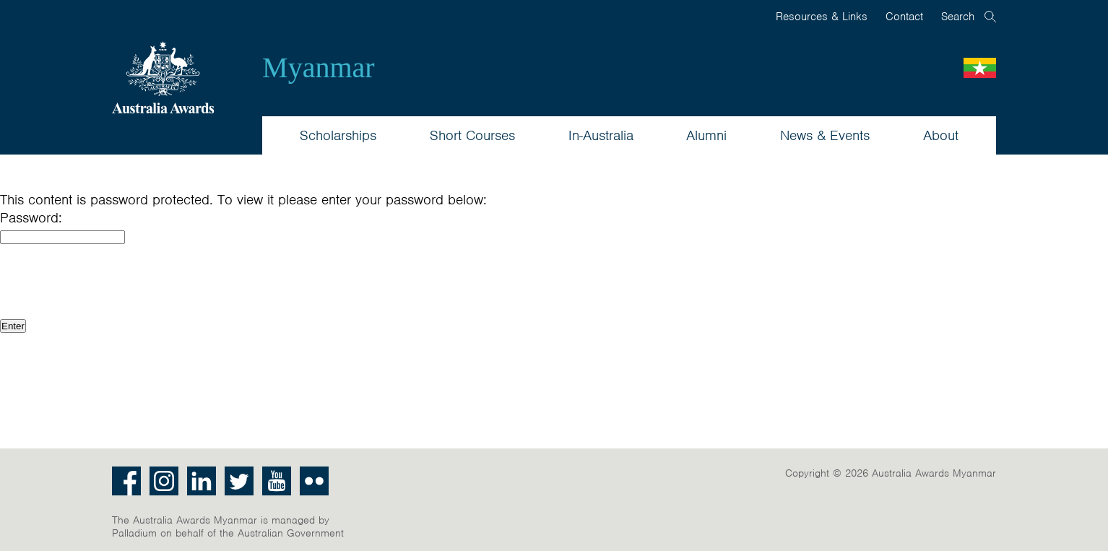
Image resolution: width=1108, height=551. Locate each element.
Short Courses (472, 135)
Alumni (706, 135)
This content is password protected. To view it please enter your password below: (243, 200)
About (940, 135)
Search (957, 16)
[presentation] (110, 280)
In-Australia (600, 135)
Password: (31, 218)
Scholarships (338, 135)
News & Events (825, 135)
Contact (904, 16)
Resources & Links (821, 16)
